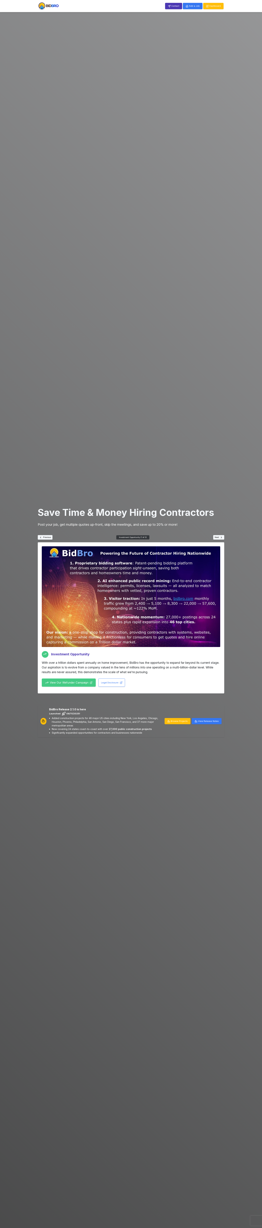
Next (219, 537)
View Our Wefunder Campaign (68, 682)
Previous (45, 537)
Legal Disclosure (111, 682)
